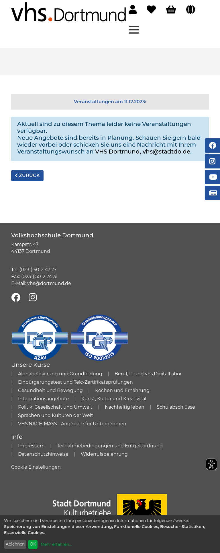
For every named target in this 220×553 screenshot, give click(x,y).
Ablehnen (15, 544)
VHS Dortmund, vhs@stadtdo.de (142, 151)
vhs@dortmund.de (49, 283)
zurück (27, 175)
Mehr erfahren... (56, 544)
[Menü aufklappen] (134, 29)
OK (33, 544)
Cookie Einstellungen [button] (36, 467)
